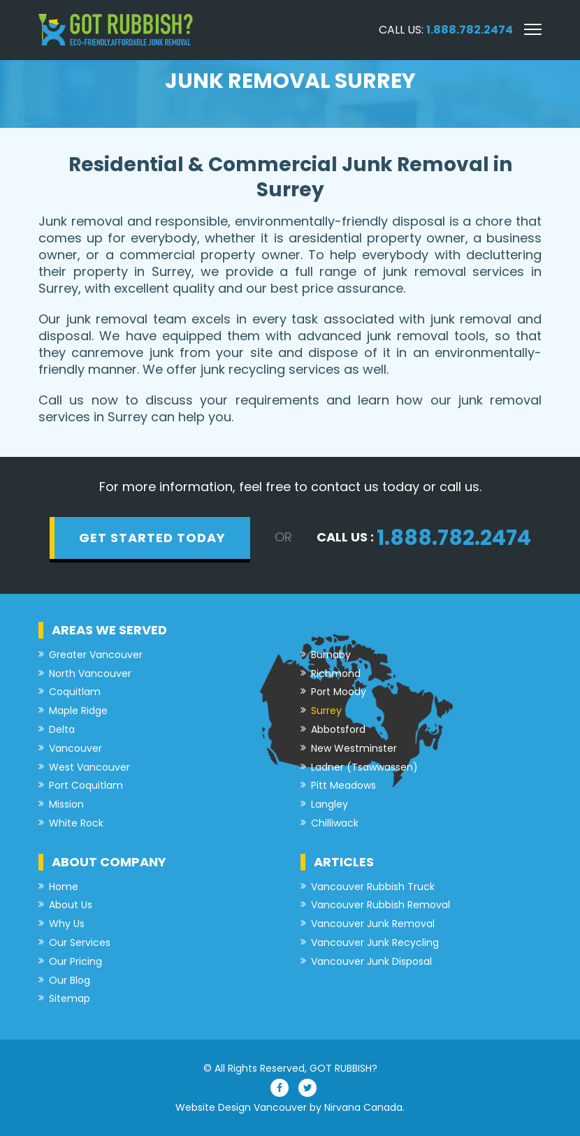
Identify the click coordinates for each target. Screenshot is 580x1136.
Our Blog (69, 980)
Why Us (67, 924)
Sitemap (69, 999)
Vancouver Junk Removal (373, 924)
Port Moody (338, 692)
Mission (66, 804)
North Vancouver (90, 674)
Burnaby (331, 655)
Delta (62, 730)
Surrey (326, 711)
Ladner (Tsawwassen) (364, 767)
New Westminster (354, 749)
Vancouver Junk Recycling (375, 943)
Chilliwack (334, 823)
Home (63, 887)
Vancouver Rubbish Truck (373, 887)
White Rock (76, 823)
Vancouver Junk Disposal (371, 962)
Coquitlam (75, 692)
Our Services (79, 943)
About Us (70, 905)
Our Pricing (75, 962)
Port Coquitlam (86, 786)
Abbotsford (338, 730)
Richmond (336, 674)
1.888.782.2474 (469, 30)
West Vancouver (89, 767)
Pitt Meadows (343, 786)
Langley (329, 804)
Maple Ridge (78, 711)
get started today (152, 537)
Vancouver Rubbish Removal (380, 905)
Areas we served (109, 630)
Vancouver (75, 749)
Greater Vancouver (96, 655)
